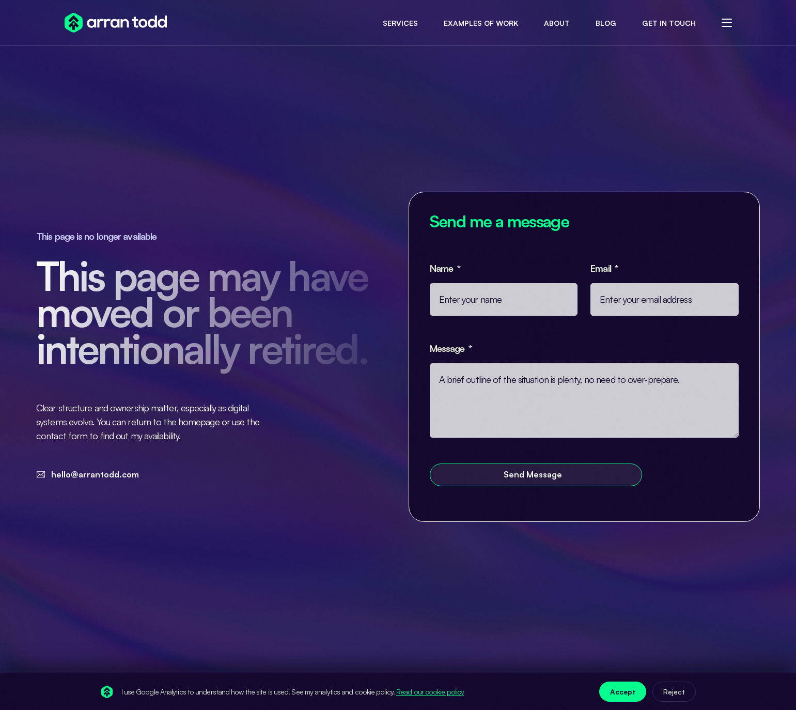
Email (601, 268)
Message (448, 348)
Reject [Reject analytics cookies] (674, 691)
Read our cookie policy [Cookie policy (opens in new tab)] (430, 691)
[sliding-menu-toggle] (727, 23)
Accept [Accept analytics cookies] (622, 691)
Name (443, 268)
